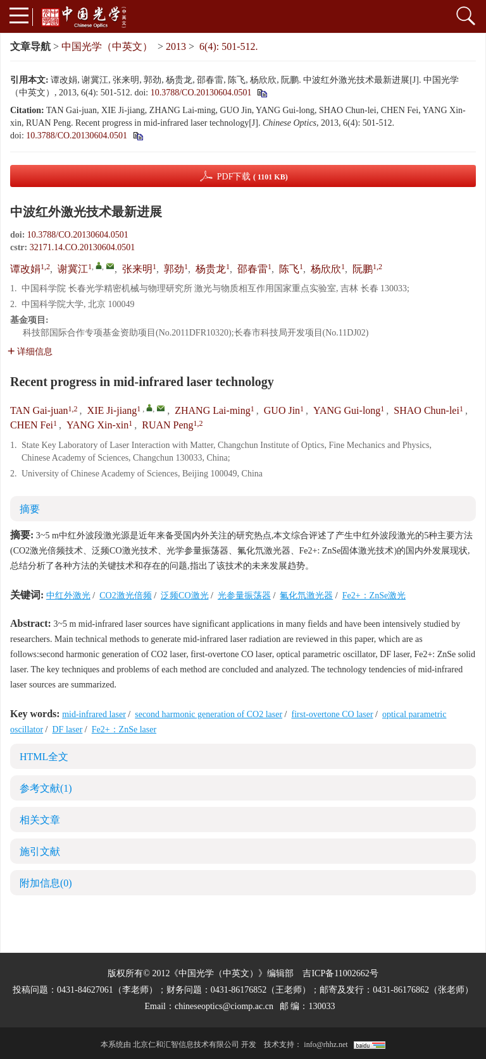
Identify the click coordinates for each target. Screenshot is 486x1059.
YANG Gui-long (346, 410)
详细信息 (30, 351)
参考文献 (46, 788)
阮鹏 (362, 268)
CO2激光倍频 (125, 595)
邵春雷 (252, 268)
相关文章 (40, 819)
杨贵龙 (211, 268)
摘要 (30, 509)
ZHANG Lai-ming (213, 410)
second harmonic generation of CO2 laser (208, 714)
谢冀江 (73, 268)
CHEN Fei (31, 425)
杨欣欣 (326, 268)
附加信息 (46, 883)
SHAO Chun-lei (426, 410)
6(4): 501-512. (228, 46)
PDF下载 (252, 176)
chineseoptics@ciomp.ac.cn (224, 1006)
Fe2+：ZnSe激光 (374, 595)
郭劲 (174, 268)
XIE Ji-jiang (112, 410)
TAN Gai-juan (39, 410)
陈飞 (289, 268)
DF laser (68, 729)
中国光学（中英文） (107, 46)
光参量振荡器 (244, 595)
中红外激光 (68, 595)
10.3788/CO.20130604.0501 (201, 92)
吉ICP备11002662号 (340, 973)
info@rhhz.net (325, 1044)
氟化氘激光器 (306, 595)
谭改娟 (25, 268)
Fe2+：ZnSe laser (124, 729)
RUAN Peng (167, 425)
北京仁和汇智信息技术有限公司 (186, 1044)
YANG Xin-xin (97, 425)
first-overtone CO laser (332, 714)
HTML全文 (44, 756)
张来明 (137, 268)
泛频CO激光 (184, 595)
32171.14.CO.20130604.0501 (82, 247)
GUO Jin (282, 410)
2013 (176, 46)
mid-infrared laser (94, 714)
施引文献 (40, 851)
